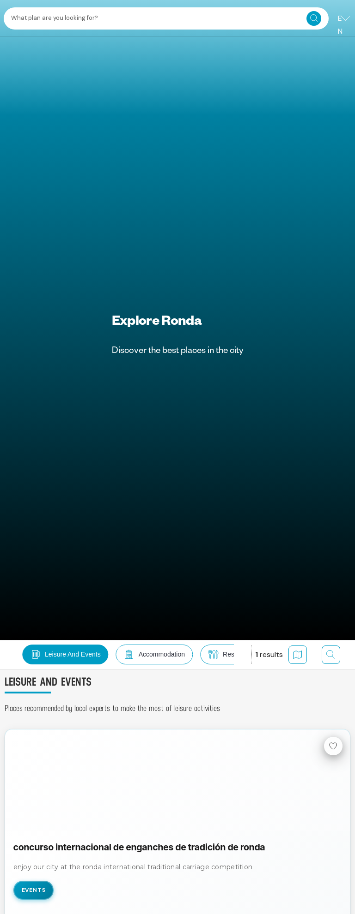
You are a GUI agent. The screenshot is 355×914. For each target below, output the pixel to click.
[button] (62, 654)
